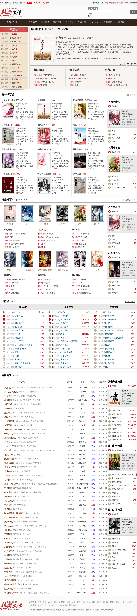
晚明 (13, 286)
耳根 (72, 82)
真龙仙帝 (83, 75)
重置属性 (84, 289)
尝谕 (82, 496)
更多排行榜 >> (130, 302)
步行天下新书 (117, 421)
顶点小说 (32, 605)
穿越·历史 (69, 22)
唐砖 (75, 125)
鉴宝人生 (8, 568)
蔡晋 (74, 247)
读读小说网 (71, 602)
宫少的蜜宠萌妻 (11, 593)
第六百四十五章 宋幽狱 (29, 438)
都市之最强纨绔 (11, 517)
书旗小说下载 (52, 605)
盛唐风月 (13, 42)
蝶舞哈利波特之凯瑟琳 (14, 584)
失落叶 (75, 283)
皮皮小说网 (51, 602)
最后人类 (48, 279)
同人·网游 (94, 22)
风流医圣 (80, 247)
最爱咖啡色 (74, 75)
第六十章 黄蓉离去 (28, 580)
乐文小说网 (110, 602)
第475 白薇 (17, 509)
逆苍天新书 (116, 411)
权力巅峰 (115, 180)
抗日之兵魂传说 (44, 174)
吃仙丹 (82, 568)
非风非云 (76, 289)
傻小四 (108, 82)
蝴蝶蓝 (75, 279)
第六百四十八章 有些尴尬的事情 (29, 492)
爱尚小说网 (100, 602)
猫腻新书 (115, 386)
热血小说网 (61, 602)
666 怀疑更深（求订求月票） (37, 429)
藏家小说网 (81, 602)
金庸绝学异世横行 (18, 244)
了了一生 (82, 413)
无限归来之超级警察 (45, 270)
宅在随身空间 (115, 75)
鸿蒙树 (75, 244)
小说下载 (45, 3)
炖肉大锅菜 (82, 522)
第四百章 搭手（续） (24, 568)
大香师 (40, 149)
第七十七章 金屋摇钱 (24, 576)
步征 (82, 543)
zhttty (41, 289)
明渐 (107, 75)
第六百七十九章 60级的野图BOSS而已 (31, 434)
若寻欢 (75, 293)
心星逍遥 (8, 240)
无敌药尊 (8, 521)
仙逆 (45, 247)
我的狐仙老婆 (54, 237)
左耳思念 (82, 517)
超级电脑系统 (117, 496)
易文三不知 (95, 153)
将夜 (11, 237)
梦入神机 (42, 234)
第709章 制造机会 (19, 408)
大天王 (12, 68)
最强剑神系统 (63, 270)
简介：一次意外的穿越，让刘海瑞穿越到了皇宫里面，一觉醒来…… (128, 467)
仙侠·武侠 (45, 22)
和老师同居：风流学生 (83, 100)
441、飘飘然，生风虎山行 (23, 530)
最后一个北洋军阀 (23, 363)
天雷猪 (82, 446)
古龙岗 (7, 283)
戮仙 (76, 85)
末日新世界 (51, 293)
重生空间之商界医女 (46, 75)
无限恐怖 (47, 289)
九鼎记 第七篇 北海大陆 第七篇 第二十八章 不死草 (34, 388)
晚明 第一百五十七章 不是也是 (24, 563)
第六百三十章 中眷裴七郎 (26, 467)
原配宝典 (64, 327)
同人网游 (4, 49)
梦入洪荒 (76, 237)
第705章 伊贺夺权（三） (26, 417)
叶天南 (93, 177)
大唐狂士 (115, 500)
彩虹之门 (42, 286)
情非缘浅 (73, 78)
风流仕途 (8, 547)
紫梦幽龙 (23, 128)
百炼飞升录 (116, 504)
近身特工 (115, 142)
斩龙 (11, 49)
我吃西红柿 (82, 388)
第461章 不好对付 (23, 538)
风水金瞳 (8, 576)
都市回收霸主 (117, 82)
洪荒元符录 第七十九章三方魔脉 (31, 551)
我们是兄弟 (14, 76)
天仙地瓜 (82, 576)
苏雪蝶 (82, 584)
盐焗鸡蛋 (76, 38)
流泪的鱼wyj (9, 279)
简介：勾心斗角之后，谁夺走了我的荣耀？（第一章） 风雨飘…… (128, 531)
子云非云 (109, 85)
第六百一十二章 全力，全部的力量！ (28, 475)
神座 (6, 555)
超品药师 (8, 589)
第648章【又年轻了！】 (22, 496)
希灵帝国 (13, 79)
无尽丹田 (115, 134)
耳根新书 (115, 418)
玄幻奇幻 (4, 64)
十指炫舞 (94, 104)
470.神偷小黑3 (34, 513)
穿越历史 (4, 42)
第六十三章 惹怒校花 (24, 589)
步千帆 (82, 417)
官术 (108, 367)
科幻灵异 (4, 79)
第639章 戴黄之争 (23, 501)
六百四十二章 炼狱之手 (21, 471)
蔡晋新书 (115, 429)
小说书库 (120, 22)
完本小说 (37, 3)
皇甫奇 (82, 555)
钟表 (21, 177)
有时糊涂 (38, 85)
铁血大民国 (14, 72)
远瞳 (40, 283)
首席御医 (64, 316)
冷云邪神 (59, 128)
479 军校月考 (69, 42)
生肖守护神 (116, 152)
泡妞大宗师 (9, 459)
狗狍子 (82, 480)
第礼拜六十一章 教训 (24, 425)
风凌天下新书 (117, 425)
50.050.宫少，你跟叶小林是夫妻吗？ (36, 593)
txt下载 (22, 109)
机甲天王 (8, 538)
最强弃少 (13, 57)
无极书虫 (42, 240)
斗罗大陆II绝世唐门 (17, 87)
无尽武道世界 (10, 580)
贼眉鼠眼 (82, 572)
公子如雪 (23, 104)
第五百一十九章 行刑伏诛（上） (31, 572)
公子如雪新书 (117, 440)
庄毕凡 (82, 425)
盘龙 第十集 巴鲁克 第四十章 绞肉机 (26, 400)
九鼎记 (7, 387)
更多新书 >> (130, 95)
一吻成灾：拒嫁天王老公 (12, 100)
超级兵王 (45, 224)
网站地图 (68, 605)
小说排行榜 (107, 22)
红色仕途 (82, 244)
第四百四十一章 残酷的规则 (27, 522)
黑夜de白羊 (43, 237)
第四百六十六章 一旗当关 (22, 534)
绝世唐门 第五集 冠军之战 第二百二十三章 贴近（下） (37, 450)
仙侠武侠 (4, 38)
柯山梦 (7, 286)
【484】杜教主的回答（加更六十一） (33, 526)
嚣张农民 (82, 459)
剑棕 (82, 404)
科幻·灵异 (82, 22)
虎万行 (82, 580)
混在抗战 (14, 283)
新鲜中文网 (120, 602)
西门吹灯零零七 (82, 484)
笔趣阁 (61, 605)
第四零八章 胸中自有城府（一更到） (26, 559)
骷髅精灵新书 (117, 432)
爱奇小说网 (91, 602)
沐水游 (58, 153)
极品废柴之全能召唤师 (120, 486)
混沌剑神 (16, 240)
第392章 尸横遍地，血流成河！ (28, 543)
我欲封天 (78, 82)
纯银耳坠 (82, 526)
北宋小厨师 (65, 348)
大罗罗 (7, 293)
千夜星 (37, 82)
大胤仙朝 (115, 493)
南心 (36, 75)
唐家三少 (128, 157)
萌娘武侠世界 (86, 286)
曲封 (82, 408)
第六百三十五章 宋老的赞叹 (23, 480)
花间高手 (41, 125)
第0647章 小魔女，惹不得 (28, 459)
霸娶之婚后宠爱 (84, 78)
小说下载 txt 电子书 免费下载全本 (12, 3)
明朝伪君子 (9, 572)
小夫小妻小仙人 (117, 478)
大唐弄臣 (13, 64)
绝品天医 (77, 174)
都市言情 (4, 34)
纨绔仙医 (8, 542)
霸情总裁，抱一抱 (47, 82)
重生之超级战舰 (52, 286)
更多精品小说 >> (129, 200)
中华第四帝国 (20, 279)
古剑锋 (82, 538)
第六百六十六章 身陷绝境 (26, 442)
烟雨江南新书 (117, 414)
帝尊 (45, 244)
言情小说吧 (41, 605)
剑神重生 (19, 359)
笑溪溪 (82, 475)
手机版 (29, 3)
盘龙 (6, 400)
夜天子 (112, 78)
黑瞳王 (41, 279)
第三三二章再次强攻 (30, 392)
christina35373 (82, 593)
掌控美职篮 (78, 149)
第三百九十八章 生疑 (21, 555)
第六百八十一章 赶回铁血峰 (27, 446)
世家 (11, 34)
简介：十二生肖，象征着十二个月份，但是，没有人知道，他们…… (128, 169)
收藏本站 (133, 3)
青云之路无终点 (82, 488)
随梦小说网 (42, 602)
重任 (11, 60)
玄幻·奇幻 (33, 22)
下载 (12, 388)
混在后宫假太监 (117, 450)
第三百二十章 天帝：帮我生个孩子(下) (33, 421)
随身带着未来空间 (120, 85)
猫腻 (6, 237)
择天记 (127, 404)
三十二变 (76, 286)
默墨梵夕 (38, 78)
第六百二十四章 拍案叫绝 (22, 488)
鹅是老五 (82, 442)
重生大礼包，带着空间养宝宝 (122, 475)
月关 (107, 78)
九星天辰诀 (9, 463)
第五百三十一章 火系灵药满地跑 (29, 404)
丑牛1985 (59, 177)
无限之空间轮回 (117, 489)
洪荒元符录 (14, 38)
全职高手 (13, 83)
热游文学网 (12, 22)
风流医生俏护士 (85, 293)
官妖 (11, 45)
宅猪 (40, 244)
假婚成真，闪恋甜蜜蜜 (50, 78)
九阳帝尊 (8, 404)
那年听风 (82, 547)
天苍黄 (44, 85)
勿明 (82, 429)
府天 (127, 111)
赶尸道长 (6, 125)
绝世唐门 (10, 270)
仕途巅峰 (6, 174)
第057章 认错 (34, 584)
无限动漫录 (6, 149)
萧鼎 (72, 85)
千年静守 (76, 240)
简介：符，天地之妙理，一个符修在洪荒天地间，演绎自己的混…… (128, 274)
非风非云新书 (117, 436)
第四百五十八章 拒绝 (30, 517)
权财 (11, 53)
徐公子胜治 (82, 530)
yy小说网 (129, 602)
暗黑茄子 (42, 293)
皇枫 (82, 438)
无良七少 (82, 589)
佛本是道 (115, 177)
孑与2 (93, 128)
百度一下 (76, 605)
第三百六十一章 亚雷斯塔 (26, 396)
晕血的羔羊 (24, 153)
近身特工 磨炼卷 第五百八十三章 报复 (31, 413)
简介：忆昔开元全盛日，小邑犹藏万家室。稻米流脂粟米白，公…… (128, 123)
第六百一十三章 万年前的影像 (30, 463)
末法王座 (27, 270)
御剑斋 (7, 244)
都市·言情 (57, 22)
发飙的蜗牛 (82, 463)
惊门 (6, 530)
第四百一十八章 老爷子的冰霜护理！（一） (33, 547)
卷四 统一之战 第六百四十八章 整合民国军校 (41, 484)
